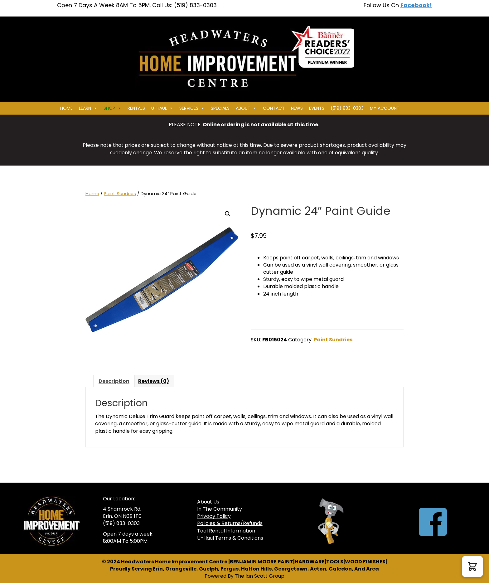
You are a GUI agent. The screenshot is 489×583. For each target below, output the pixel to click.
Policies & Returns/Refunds (230, 523)
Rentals (136, 108)
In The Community (219, 509)
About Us (208, 501)
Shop (112, 108)
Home (66, 108)
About (246, 108)
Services (192, 108)
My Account (384, 108)
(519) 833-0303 (347, 108)
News (297, 108)
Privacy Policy (214, 516)
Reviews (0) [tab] (153, 381)
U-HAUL (162, 108)
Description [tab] (114, 381)
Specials (220, 108)
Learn (88, 108)
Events (316, 108)
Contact (274, 108)
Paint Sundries (120, 193)
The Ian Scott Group (259, 576)
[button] (227, 213)
